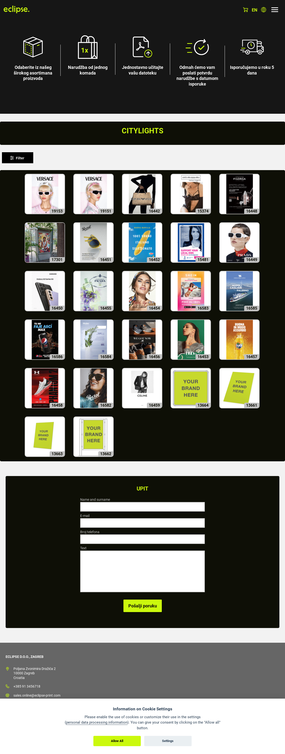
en (254, 10)
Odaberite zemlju (263, 9)
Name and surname (95, 499)
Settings (168, 741)
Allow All (117, 741)
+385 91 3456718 (26, 686)
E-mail (84, 515)
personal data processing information (96, 722)
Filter (20, 158)
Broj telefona (89, 532)
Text (83, 548)
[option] (142, 57)
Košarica (245, 9)
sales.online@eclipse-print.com (36, 695)
